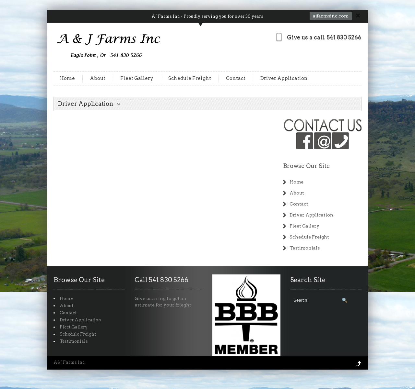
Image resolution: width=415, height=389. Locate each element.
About (97, 78)
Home (67, 78)
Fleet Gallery (136, 78)
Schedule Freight (189, 78)
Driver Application (284, 78)
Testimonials (305, 247)
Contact (235, 78)
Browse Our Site (306, 165)
